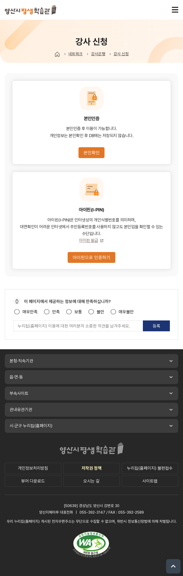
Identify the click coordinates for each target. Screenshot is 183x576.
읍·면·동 (16, 377)
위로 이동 (173, 566)
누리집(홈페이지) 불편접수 (150, 468)
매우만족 (30, 311)
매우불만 (126, 311)
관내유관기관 (21, 409)
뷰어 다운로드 (33, 481)
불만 (100, 311)
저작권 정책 (91, 468)
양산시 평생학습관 (30, 10)
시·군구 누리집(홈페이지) (31, 425)
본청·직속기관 (21, 360)
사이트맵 (150, 481)
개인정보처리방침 (33, 468)
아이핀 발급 (88, 240)
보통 (78, 311)
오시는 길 (91, 481)
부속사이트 (19, 393)
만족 (56, 311)
